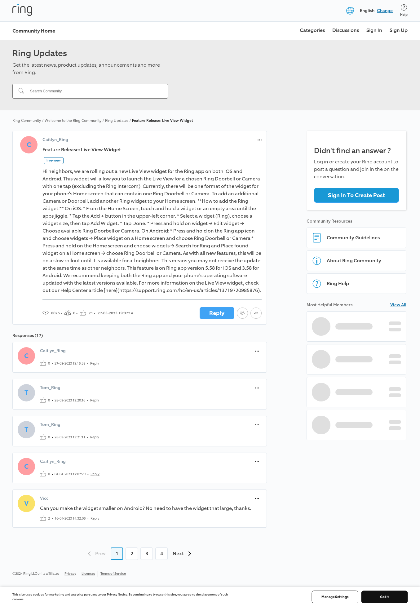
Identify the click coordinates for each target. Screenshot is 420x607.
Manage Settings (334, 597)
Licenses (88, 573)
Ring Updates (116, 120)
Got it (384, 597)
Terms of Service (113, 573)
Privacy (70, 573)
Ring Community (26, 120)
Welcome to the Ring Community (73, 120)
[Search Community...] (94, 91)
